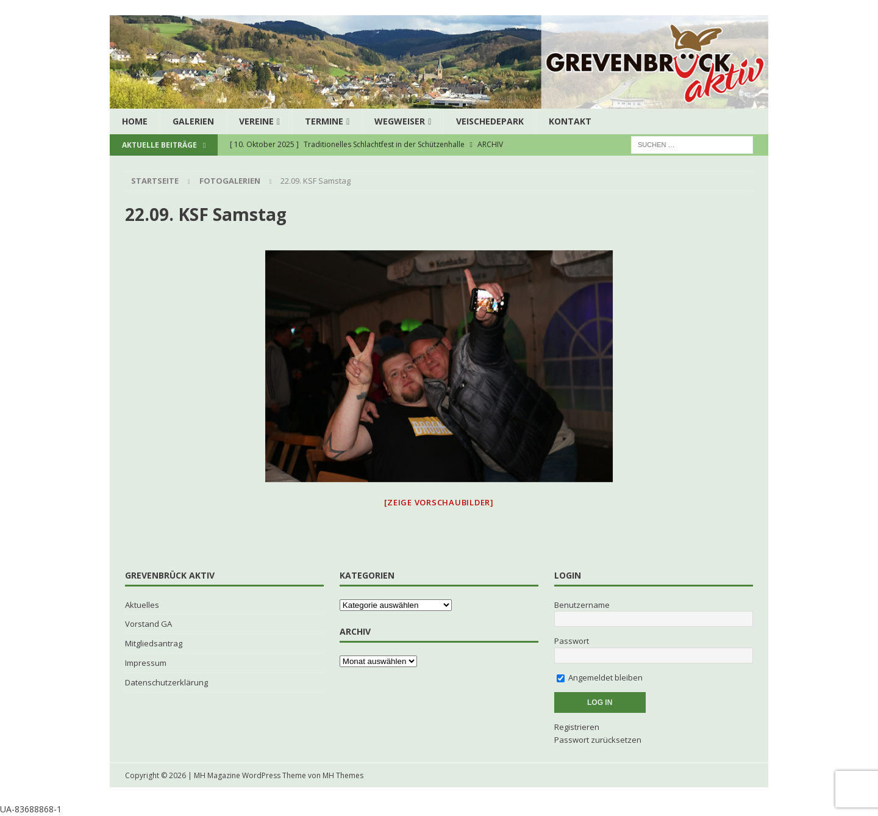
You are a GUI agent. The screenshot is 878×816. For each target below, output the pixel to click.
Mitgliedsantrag (153, 643)
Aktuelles (142, 604)
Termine (324, 121)
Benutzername (582, 604)
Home (135, 121)
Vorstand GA (148, 623)
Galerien (193, 121)
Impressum (145, 662)
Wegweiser (399, 121)
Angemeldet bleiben (600, 677)
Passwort (571, 640)
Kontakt (570, 121)
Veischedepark (490, 121)
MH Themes (343, 775)
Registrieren (576, 726)
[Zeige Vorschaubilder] (439, 502)
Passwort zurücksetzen (597, 739)
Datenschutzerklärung (166, 682)
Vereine (256, 121)
